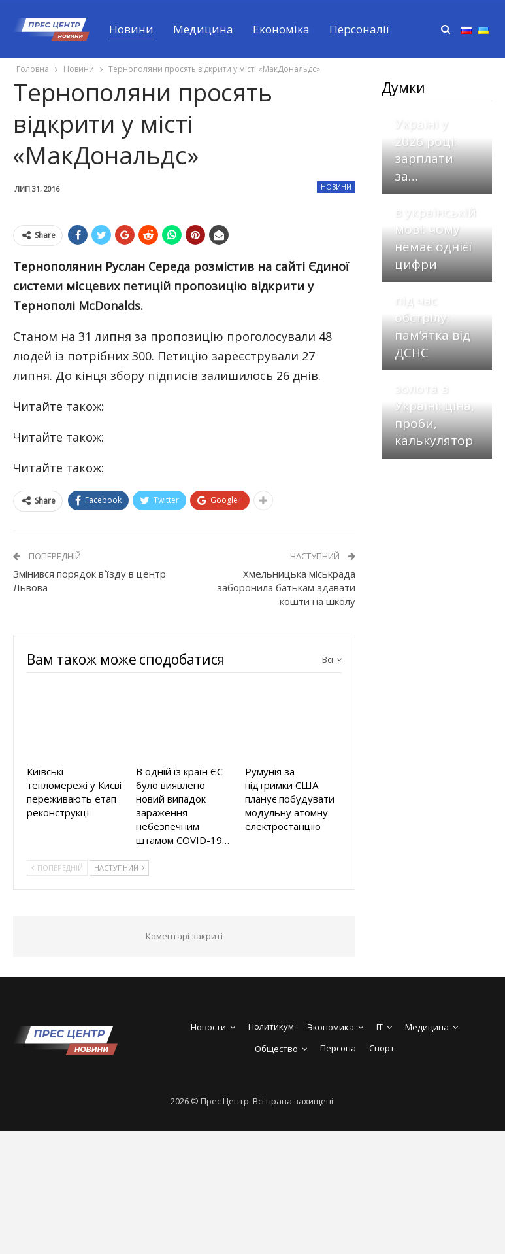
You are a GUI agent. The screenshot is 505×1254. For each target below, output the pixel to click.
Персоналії (359, 29)
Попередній (57, 868)
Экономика (330, 1027)
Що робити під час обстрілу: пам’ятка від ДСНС (432, 317)
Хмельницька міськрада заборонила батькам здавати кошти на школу (286, 587)
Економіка (281, 29)
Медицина (203, 29)
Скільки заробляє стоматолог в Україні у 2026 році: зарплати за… (436, 123)
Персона (338, 1048)
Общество (276, 1048)
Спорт (382, 1048)
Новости (208, 1027)
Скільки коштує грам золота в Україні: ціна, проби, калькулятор (434, 397)
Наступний (119, 868)
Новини (131, 29)
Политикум (271, 1026)
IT (379, 1027)
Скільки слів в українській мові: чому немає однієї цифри (435, 229)
